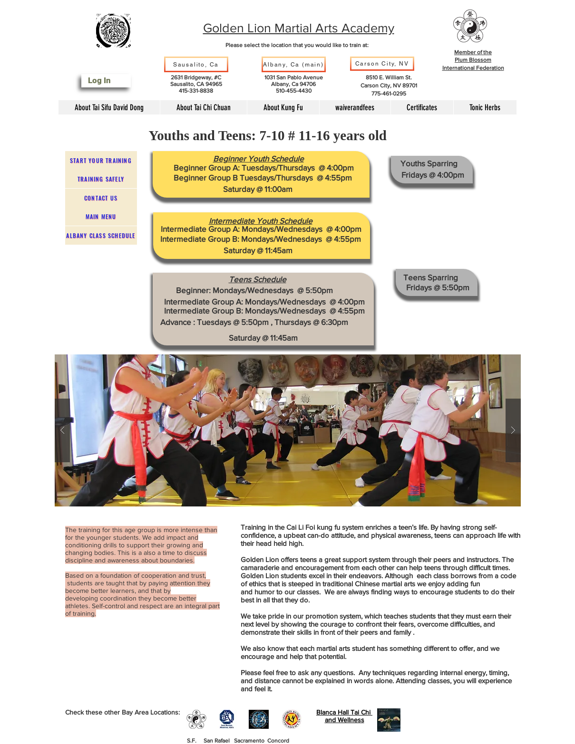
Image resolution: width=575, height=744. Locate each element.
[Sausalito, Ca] (196, 64)
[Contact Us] (101, 198)
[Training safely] (101, 179)
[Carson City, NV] (382, 64)
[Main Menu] (101, 216)
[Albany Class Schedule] (101, 235)
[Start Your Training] (101, 160)
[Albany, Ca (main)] (294, 64)
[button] (288, 430)
